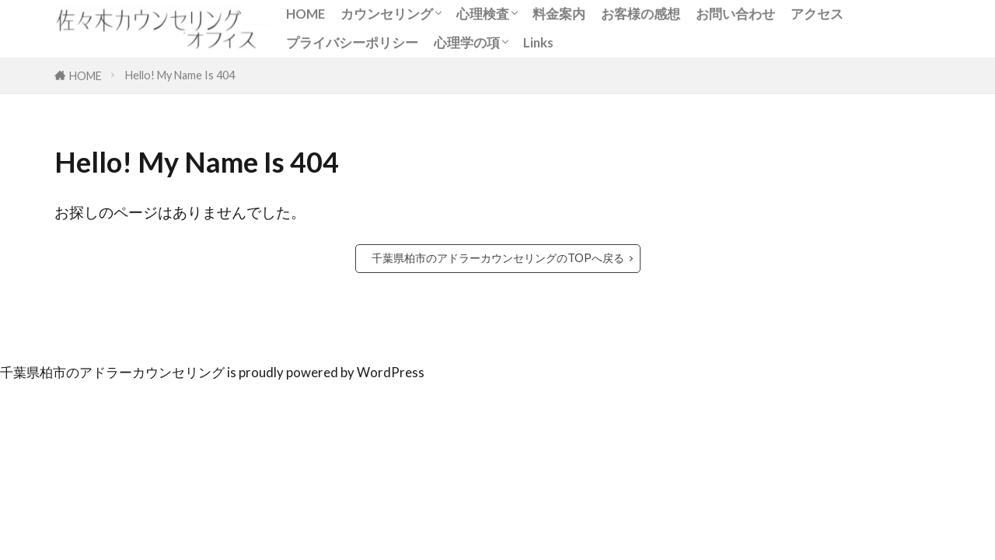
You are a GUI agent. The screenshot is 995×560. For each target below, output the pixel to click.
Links (538, 42)
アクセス (817, 13)
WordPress (390, 372)
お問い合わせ (735, 13)
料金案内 (558, 13)
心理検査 (482, 13)
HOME (305, 13)
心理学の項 (467, 42)
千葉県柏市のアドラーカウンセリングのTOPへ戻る (498, 257)
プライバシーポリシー (352, 42)
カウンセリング (386, 13)
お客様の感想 (640, 13)
